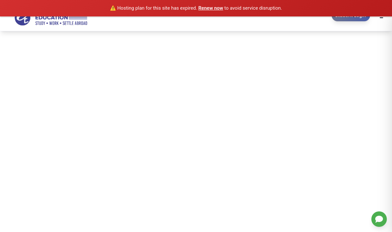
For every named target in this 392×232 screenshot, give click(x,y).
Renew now (210, 8)
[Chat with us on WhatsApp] (379, 219)
